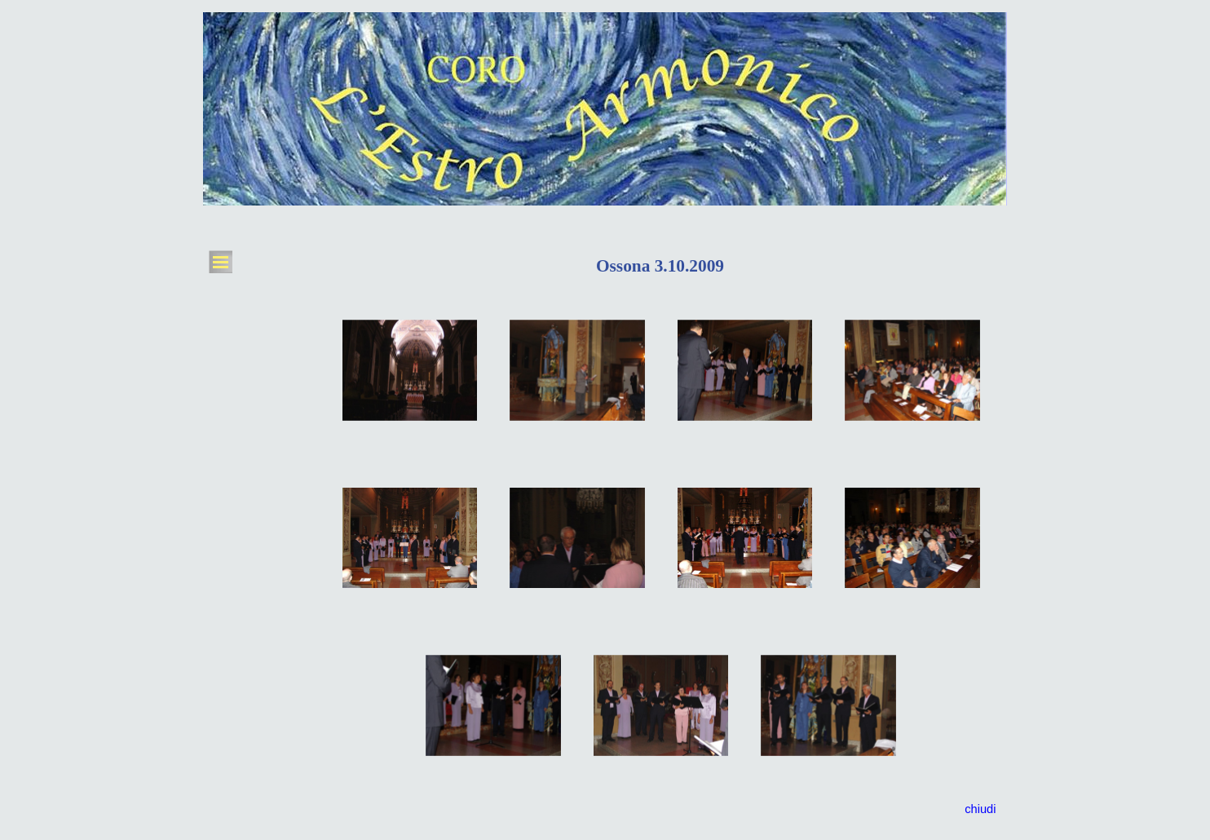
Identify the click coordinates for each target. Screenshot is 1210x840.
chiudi (980, 809)
